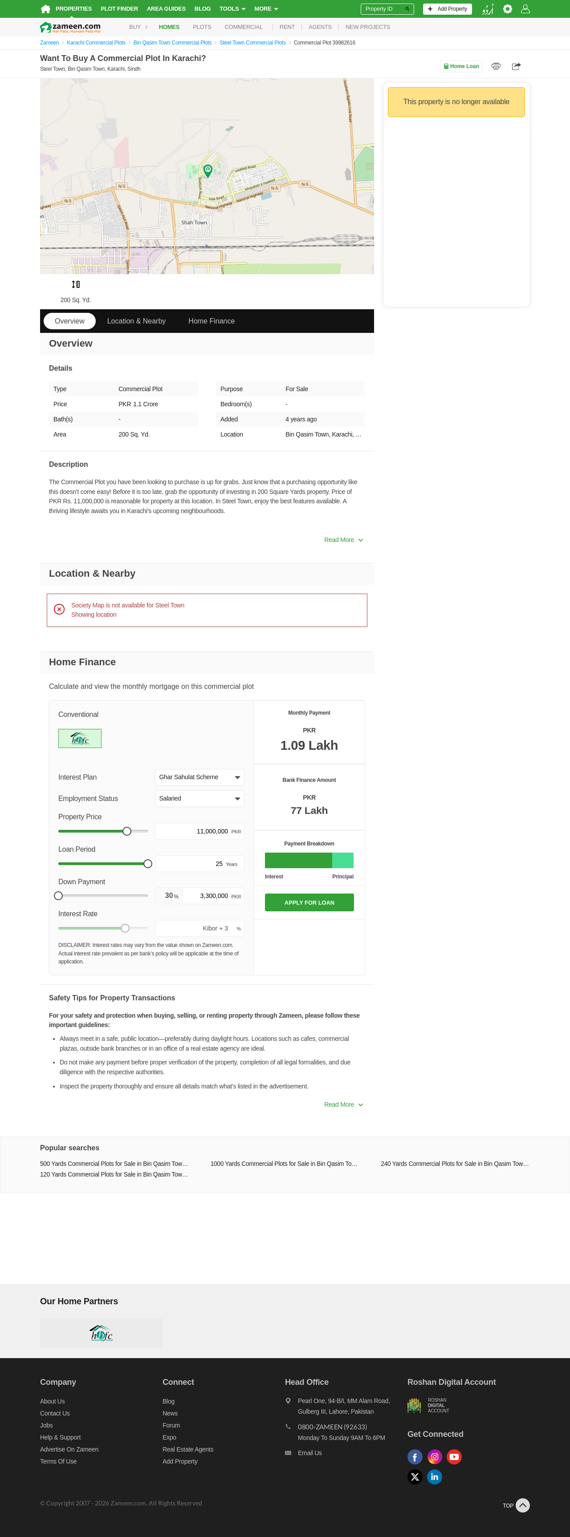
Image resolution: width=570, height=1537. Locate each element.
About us (52, 1401)
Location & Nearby (136, 321)
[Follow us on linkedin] (437, 1484)
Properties (74, 8)
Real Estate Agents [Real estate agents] (188, 1449)
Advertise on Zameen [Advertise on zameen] (69, 1449)
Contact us (55, 1413)
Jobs (46, 1425)
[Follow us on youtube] (456, 1464)
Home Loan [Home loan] (461, 66)
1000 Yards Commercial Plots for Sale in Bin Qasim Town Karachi (285, 1164)
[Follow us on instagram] (437, 1464)
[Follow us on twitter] (417, 1484)
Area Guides (166, 8)
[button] (199, 777)
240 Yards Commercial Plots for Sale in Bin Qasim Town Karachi (455, 1164)
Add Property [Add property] (180, 1461)
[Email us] (346, 1455)
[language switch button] (487, 9)
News (170, 1413)
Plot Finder (119, 8)
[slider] (126, 831)
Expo (169, 1437)
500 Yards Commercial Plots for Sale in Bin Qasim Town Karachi (114, 1164)
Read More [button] (343, 539)
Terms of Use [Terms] (58, 1461)
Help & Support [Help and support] (60, 1437)
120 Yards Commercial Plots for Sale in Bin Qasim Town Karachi (114, 1174)
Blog (203, 8)
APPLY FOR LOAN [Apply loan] (309, 902)
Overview (70, 321)
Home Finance (211, 321)
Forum (171, 1425)
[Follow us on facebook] (417, 1464)
